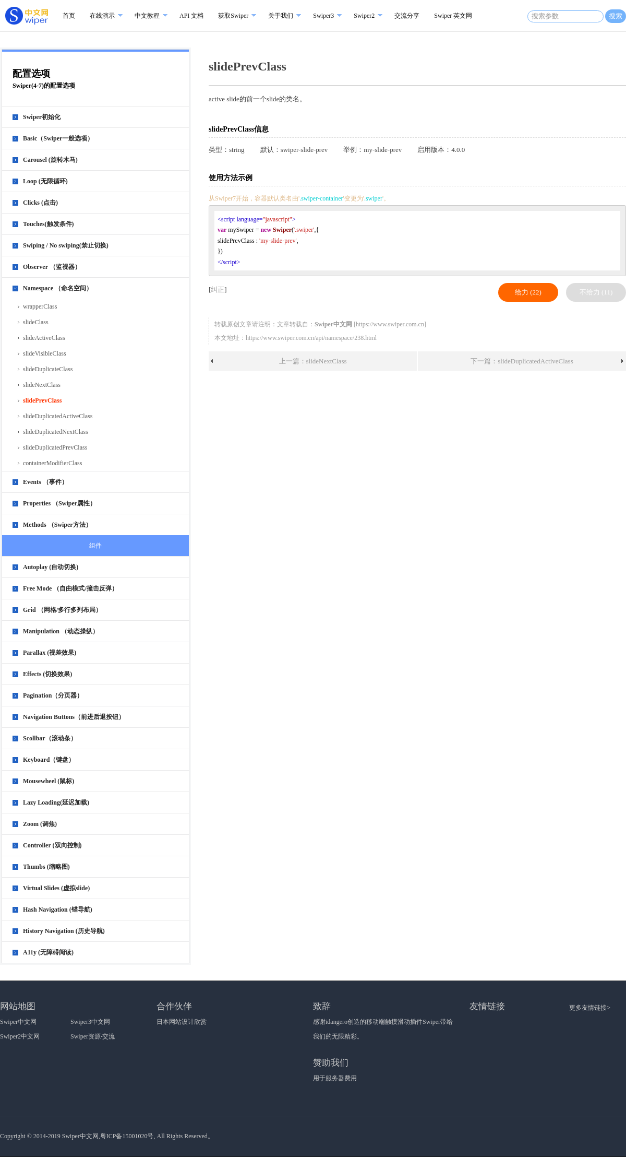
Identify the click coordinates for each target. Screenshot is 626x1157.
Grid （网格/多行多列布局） (62, 609)
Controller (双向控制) (52, 845)
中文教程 (147, 15)
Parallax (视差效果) (49, 652)
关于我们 (280, 15)
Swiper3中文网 (90, 1021)
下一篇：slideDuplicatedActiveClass (522, 361)
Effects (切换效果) (47, 674)
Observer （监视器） (52, 266)
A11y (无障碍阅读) (48, 952)
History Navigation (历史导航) (64, 931)
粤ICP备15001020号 (127, 1136)
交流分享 (406, 15)
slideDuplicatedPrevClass (55, 447)
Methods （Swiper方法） (57, 524)
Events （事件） (45, 482)
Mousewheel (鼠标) (48, 781)
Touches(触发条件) (48, 224)
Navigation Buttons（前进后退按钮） (74, 717)
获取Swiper (233, 15)
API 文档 (191, 15)
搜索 (615, 16)
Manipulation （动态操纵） (61, 631)
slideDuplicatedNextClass (55, 431)
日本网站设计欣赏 (181, 1021)
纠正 (217, 289)
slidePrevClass (42, 400)
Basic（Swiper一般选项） (58, 138)
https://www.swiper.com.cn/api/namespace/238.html (311, 337)
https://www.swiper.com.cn (390, 324)
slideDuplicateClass (48, 369)
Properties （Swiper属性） (59, 503)
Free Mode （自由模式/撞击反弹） (70, 588)
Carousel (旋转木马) (50, 159)
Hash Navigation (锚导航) (57, 909)
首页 (69, 15)
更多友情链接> (589, 1008)
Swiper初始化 (42, 117)
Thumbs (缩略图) (46, 866)
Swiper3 (323, 15)
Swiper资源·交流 (92, 1036)
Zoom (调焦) (40, 824)
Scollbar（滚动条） (50, 738)
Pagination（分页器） (53, 695)
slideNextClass (42, 384)
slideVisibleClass (44, 353)
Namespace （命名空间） (57, 288)
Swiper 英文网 (453, 15)
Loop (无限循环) (45, 181)
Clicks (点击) (40, 202)
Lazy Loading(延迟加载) (56, 802)
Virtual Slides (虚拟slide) (56, 888)
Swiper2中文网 (20, 1036)
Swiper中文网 (18, 1021)
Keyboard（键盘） (49, 759)
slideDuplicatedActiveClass (57, 416)
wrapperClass (40, 306)
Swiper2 (364, 15)
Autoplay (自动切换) (50, 567)
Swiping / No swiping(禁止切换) (66, 245)
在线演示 (102, 15)
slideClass (36, 322)
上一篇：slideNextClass (313, 361)
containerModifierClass (52, 463)
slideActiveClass (44, 337)
